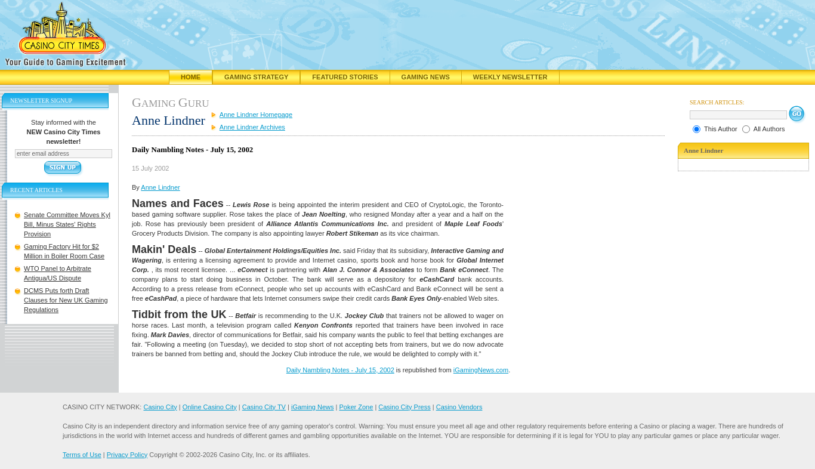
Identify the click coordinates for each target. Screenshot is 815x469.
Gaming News (426, 77)
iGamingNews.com (480, 370)
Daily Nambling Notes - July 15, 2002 (340, 370)
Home (190, 77)
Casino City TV (264, 407)
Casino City (160, 407)
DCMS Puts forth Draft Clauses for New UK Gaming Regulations (66, 300)
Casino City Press (404, 407)
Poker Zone (356, 407)
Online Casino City (210, 407)
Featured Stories (345, 77)
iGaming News (312, 407)
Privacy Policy (127, 454)
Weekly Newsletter (510, 77)
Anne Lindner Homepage (256, 114)
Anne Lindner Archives (252, 127)
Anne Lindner (160, 187)
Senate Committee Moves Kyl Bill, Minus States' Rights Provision (67, 224)
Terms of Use (82, 454)
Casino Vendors (459, 407)
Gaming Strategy (256, 77)
